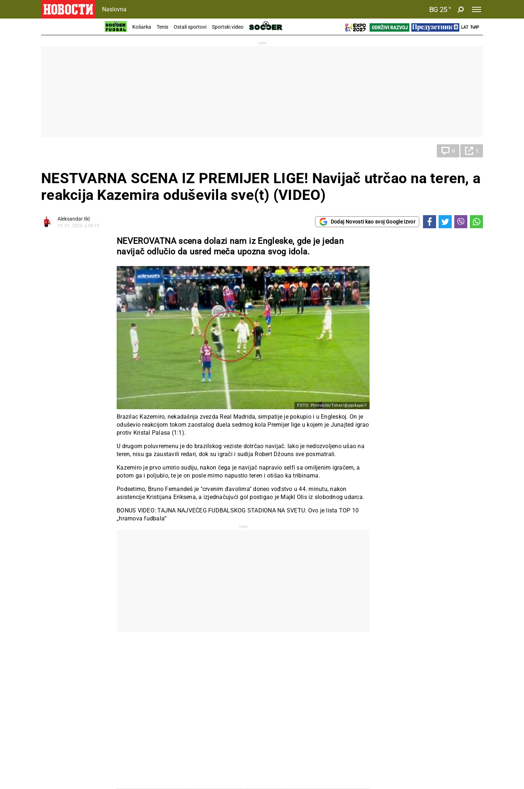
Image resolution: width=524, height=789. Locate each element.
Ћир (474, 27)
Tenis (162, 27)
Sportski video (227, 27)
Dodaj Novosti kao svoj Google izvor (367, 221)
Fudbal (56, 151)
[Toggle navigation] (476, 9)
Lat (464, 27)
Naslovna (114, 9)
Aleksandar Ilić (73, 219)
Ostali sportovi (190, 27)
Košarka (141, 27)
